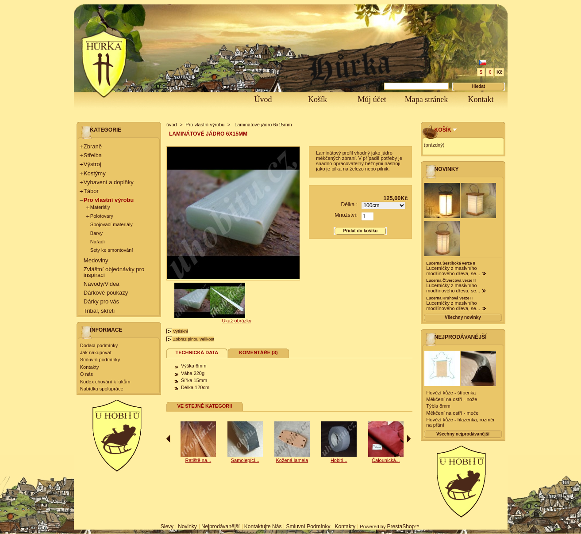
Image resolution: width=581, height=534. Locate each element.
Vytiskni (180, 331)
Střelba (93, 155)
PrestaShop (401, 526)
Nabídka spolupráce (101, 388)
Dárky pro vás (101, 301)
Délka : (349, 204)
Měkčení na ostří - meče (452, 413)
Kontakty (89, 367)
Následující (409, 439)
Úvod (263, 99)
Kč (499, 72)
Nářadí (97, 241)
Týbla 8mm (438, 406)
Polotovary (101, 216)
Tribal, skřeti (99, 310)
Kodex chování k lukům (105, 381)
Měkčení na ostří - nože (451, 399)
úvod (171, 124)
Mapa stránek (426, 99)
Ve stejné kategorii (204, 406)
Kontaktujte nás (263, 526)
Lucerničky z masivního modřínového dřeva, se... (453, 270)
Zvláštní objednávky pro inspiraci (114, 272)
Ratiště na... (237, 460)
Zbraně (93, 146)
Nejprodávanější (461, 337)
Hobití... (377, 460)
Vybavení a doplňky (109, 182)
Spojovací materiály (111, 224)
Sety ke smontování (111, 250)
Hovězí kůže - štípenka (451, 392)
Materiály (100, 207)
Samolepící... (190, 460)
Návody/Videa (101, 283)
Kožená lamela (331, 460)
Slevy (167, 526)
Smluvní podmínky (100, 359)
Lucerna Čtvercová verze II (450, 280)
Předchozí (168, 439)
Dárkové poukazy (106, 292)
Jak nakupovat (96, 352)
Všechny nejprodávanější (462, 434)
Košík (317, 99)
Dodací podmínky (99, 345)
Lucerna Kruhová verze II (449, 298)
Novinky (447, 169)
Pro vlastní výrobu (109, 200)
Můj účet (372, 99)
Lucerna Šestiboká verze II (450, 263)
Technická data (197, 352)
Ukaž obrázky (236, 320)
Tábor (91, 191)
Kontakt (481, 99)
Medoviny (96, 260)
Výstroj (92, 164)
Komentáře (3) (258, 352)
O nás (86, 374)
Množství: (346, 215)
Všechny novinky (463, 317)
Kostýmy (95, 173)
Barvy (96, 233)
